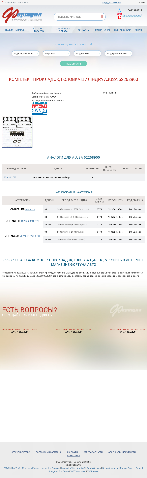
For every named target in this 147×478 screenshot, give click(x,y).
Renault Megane (110, 468)
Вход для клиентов (111, 2)
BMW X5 (16, 468)
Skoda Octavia (94, 468)
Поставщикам (122, 30)
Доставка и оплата (63, 29)
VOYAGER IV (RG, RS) (30, 235)
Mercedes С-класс (51, 468)
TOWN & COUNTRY (30, 221)
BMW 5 (7, 468)
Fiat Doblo (64, 471)
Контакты (83, 30)
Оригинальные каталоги (122, 452)
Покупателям (102, 30)
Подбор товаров (15, 30)
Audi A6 (81, 468)
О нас (138, 30)
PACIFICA (30, 209)
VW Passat (92, 471)
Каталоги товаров (39, 29)
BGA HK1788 (10, 177)
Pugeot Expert (127, 468)
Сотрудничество (20, 452)
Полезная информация (48, 452)
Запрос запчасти (93, 452)
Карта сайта (73, 455)
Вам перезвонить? (132, 14)
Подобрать (73, 63)
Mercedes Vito (68, 468)
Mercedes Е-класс (31, 468)
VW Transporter (78, 471)
